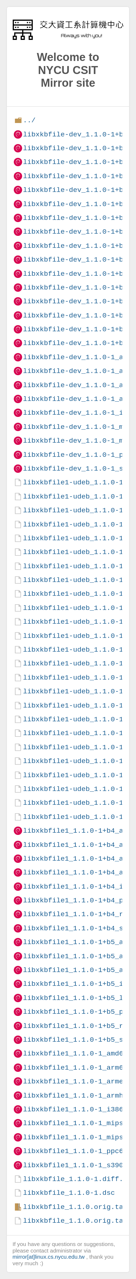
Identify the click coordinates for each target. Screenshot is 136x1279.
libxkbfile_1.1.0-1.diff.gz (77, 1179)
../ (29, 120)
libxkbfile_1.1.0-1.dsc (69, 1193)
